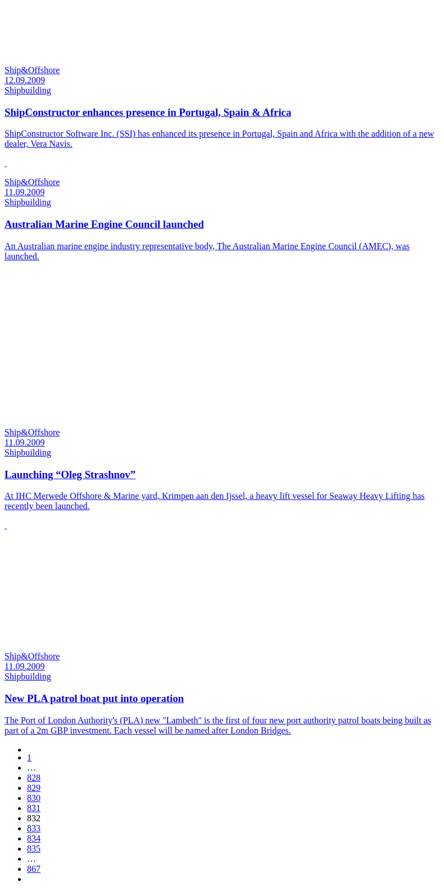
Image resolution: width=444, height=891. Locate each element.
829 (34, 788)
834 (34, 838)
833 (34, 828)
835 (34, 848)
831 (34, 808)
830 (34, 798)
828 (34, 777)
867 (34, 869)
